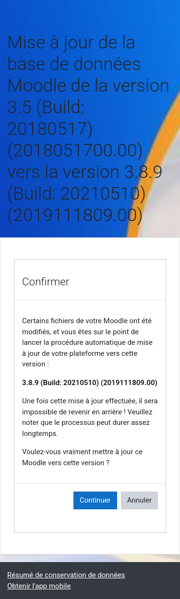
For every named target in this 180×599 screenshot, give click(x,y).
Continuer (95, 500)
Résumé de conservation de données (66, 575)
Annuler (139, 500)
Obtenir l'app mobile (39, 586)
